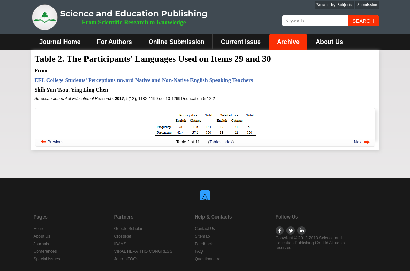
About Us (329, 41)
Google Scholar (128, 228)
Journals (41, 243)
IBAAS (120, 243)
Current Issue (241, 41)
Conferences (45, 251)
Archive (288, 41)
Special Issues (47, 259)
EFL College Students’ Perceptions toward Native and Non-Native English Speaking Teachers (144, 80)
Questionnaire (208, 259)
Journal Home (60, 41)
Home (39, 228)
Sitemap (202, 236)
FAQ (199, 251)
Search (363, 21)
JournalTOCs (126, 259)
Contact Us (205, 228)
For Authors (114, 41)
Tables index (221, 142)
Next (358, 142)
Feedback (204, 243)
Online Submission (176, 41)
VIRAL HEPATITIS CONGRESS (143, 251)
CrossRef (122, 236)
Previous (56, 142)
